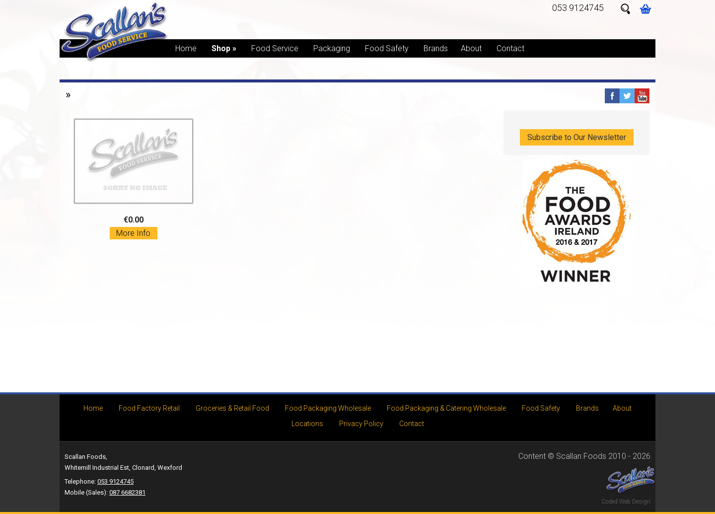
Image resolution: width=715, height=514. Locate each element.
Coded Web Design (625, 501)
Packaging (331, 48)
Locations (307, 424)
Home (186, 48)
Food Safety (387, 48)
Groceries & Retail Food (232, 408)
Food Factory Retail (149, 408)
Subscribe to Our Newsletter (576, 137)
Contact (510, 48)
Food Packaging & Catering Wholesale (446, 408)
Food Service (274, 48)
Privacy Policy (361, 424)
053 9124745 (578, 7)
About (471, 48)
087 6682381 (127, 492)
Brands (436, 48)
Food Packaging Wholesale (328, 408)
